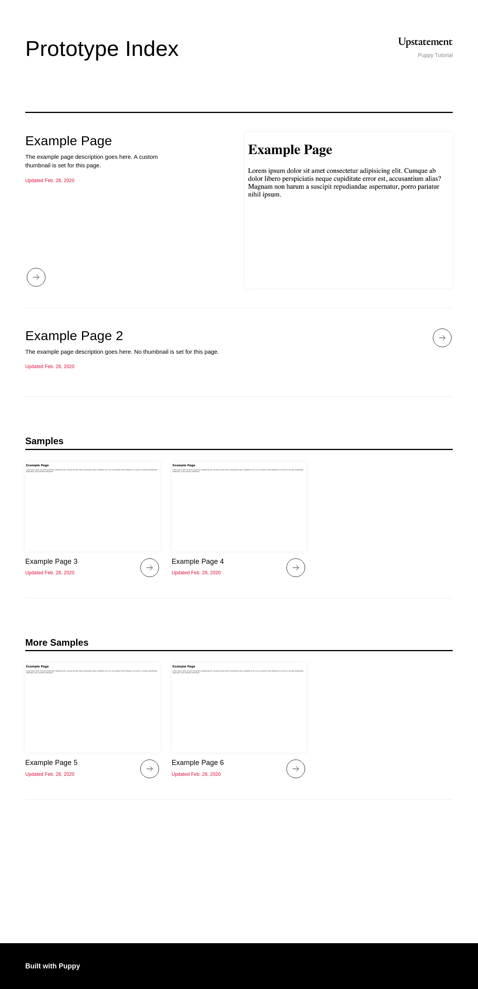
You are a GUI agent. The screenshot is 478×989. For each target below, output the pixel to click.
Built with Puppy (52, 966)
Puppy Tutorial (435, 55)
